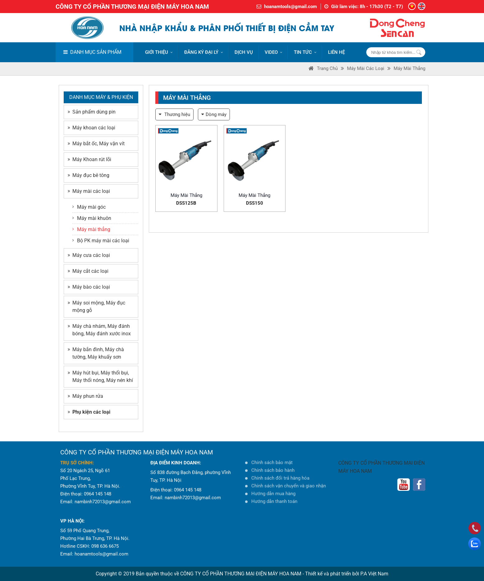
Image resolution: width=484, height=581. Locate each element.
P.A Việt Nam (374, 574)
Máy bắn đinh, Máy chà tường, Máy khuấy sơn (96, 353)
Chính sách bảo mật (272, 462)
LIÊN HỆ (336, 52)
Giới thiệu (158, 52)
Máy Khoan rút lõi (89, 159)
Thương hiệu (174, 114)
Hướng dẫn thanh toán (274, 501)
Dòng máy (213, 114)
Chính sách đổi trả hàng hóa (280, 478)
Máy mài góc (89, 207)
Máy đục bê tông (88, 175)
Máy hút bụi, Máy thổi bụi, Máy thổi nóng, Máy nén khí (100, 376)
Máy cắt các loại (88, 271)
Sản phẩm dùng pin (92, 112)
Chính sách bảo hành (273, 470)
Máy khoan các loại (91, 128)
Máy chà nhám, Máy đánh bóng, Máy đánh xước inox (99, 330)
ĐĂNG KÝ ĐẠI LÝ (203, 52)
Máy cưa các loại (89, 255)
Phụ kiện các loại (89, 412)
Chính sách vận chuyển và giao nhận (288, 486)
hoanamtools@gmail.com (290, 6)
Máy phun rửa (85, 396)
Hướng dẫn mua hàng (273, 493)
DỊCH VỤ (244, 52)
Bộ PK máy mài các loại (100, 241)
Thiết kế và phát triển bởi (332, 574)
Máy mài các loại (365, 68)
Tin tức (305, 52)
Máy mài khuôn (91, 218)
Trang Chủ (323, 68)
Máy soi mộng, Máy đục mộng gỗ (96, 306)
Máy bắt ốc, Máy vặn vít (96, 143)
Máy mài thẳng (409, 68)
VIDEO (273, 52)
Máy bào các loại (89, 287)
